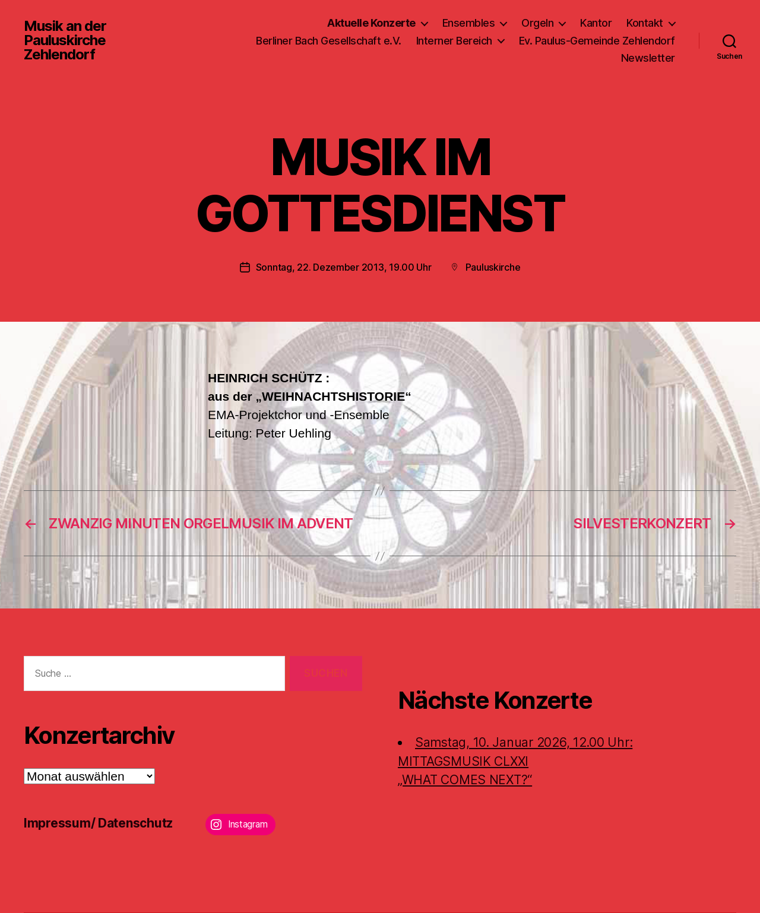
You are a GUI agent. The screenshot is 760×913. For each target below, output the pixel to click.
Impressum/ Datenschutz (98, 823)
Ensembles (468, 23)
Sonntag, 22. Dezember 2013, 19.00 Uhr (344, 267)
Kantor (596, 23)
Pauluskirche (493, 267)
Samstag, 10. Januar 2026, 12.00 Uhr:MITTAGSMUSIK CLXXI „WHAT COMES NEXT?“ (515, 761)
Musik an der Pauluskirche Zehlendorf (65, 40)
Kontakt (644, 23)
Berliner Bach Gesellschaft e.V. (328, 40)
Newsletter (648, 58)
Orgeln (537, 23)
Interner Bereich (454, 40)
